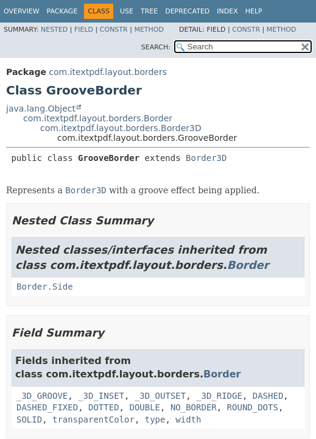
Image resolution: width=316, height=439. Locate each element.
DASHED (268, 396)
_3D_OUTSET (160, 396)
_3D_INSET (101, 396)
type (155, 419)
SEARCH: (155, 47)
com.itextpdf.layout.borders (108, 72)
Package (62, 11)
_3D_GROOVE (42, 396)
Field (83, 30)
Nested (54, 30)
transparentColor (93, 419)
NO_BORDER (193, 407)
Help (253, 11)
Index (227, 11)
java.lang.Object (40, 108)
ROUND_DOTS (252, 407)
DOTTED (103, 407)
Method (149, 30)
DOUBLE (144, 407)
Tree (149, 11)
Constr (114, 30)
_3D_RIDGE (219, 396)
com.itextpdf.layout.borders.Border (97, 118)
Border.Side (44, 286)
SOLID (29, 419)
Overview (22, 11)
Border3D (206, 158)
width (188, 419)
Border (248, 265)
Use (126, 11)
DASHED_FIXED (47, 407)
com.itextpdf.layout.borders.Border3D (121, 128)
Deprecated (187, 11)
